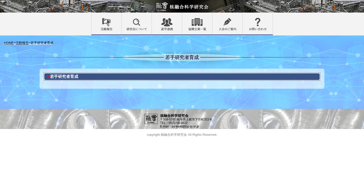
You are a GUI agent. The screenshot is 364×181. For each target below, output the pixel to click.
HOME (9, 43)
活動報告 (121, 16)
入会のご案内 (242, 16)
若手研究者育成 (64, 76)
